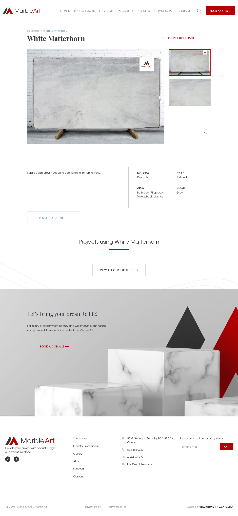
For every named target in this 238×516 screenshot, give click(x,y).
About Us (144, 11)
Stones (65, 11)
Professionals (84, 11)
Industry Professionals (86, 446)
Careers (78, 476)
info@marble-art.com (140, 464)
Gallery (126, 11)
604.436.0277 (135, 457)
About (77, 461)
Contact (184, 11)
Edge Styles (107, 11)
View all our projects (116, 270)
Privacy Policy (93, 506)
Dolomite (33, 30)
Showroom (80, 438)
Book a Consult (221, 11)
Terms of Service (117, 506)
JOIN (226, 446)
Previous (179, 38)
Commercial (163, 11)
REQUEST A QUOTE (51, 218)
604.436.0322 (135, 450)
